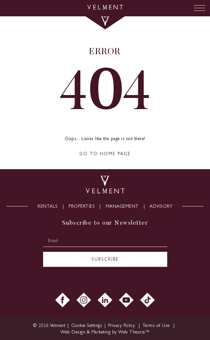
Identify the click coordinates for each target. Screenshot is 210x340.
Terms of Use (156, 325)
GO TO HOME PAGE (105, 153)
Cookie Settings (87, 325)
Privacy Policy (122, 325)
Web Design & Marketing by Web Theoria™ (105, 332)
